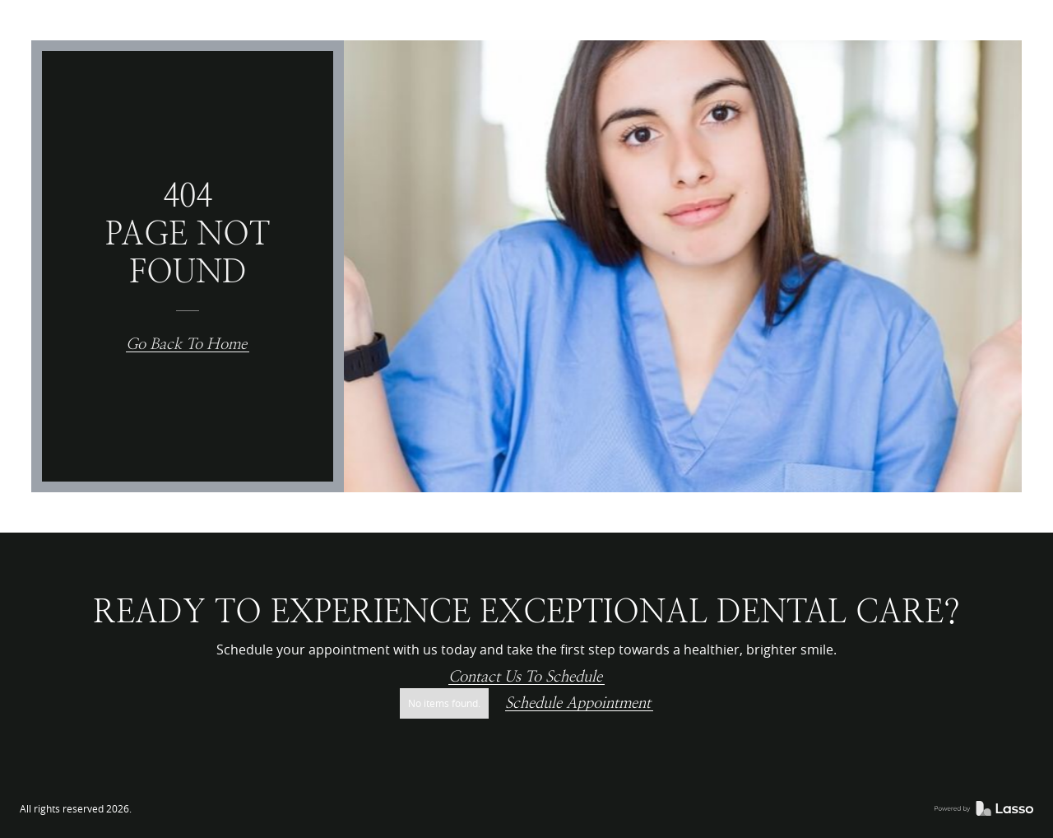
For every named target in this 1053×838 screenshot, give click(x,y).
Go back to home (186, 344)
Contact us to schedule (525, 677)
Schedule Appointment (578, 703)
